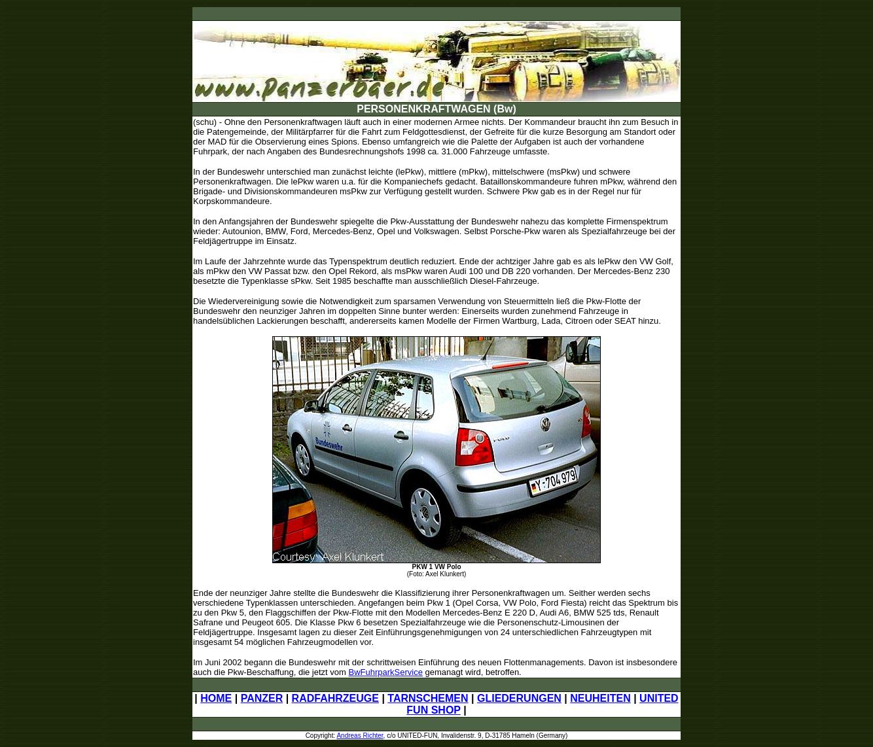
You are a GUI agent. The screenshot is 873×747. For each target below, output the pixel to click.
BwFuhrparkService (386, 672)
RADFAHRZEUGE (335, 698)
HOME (216, 698)
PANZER (262, 698)
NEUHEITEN (600, 698)
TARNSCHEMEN (427, 698)
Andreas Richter (359, 735)
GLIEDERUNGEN (519, 698)
